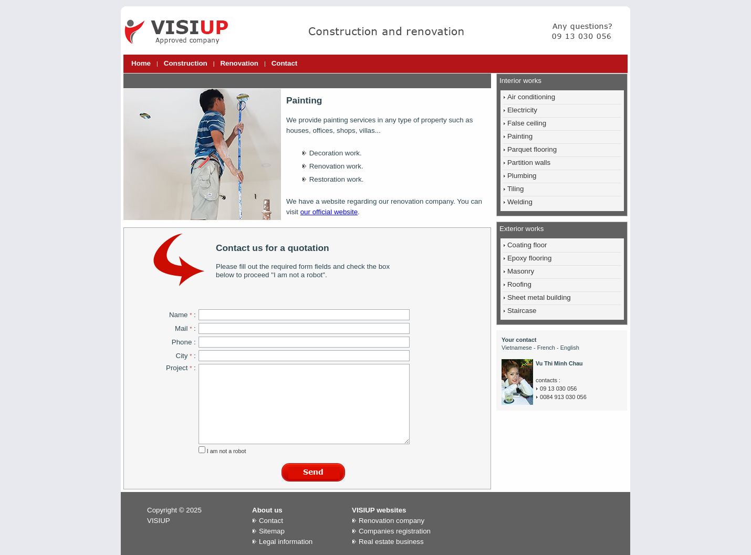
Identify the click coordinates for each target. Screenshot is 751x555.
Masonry (520, 271)
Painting (520, 136)
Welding (520, 202)
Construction (185, 63)
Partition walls (528, 162)
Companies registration (395, 531)
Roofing (519, 284)
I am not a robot (225, 451)
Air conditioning (531, 97)
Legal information (285, 542)
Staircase (522, 311)
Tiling (515, 189)
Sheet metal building (539, 297)
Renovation (239, 63)
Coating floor (527, 245)
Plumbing (522, 176)
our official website (329, 212)
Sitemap (272, 531)
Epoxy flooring (529, 258)
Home (141, 63)
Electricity (522, 110)
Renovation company (391, 521)
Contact (285, 63)
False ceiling (526, 123)
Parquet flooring (532, 149)
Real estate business (391, 542)
